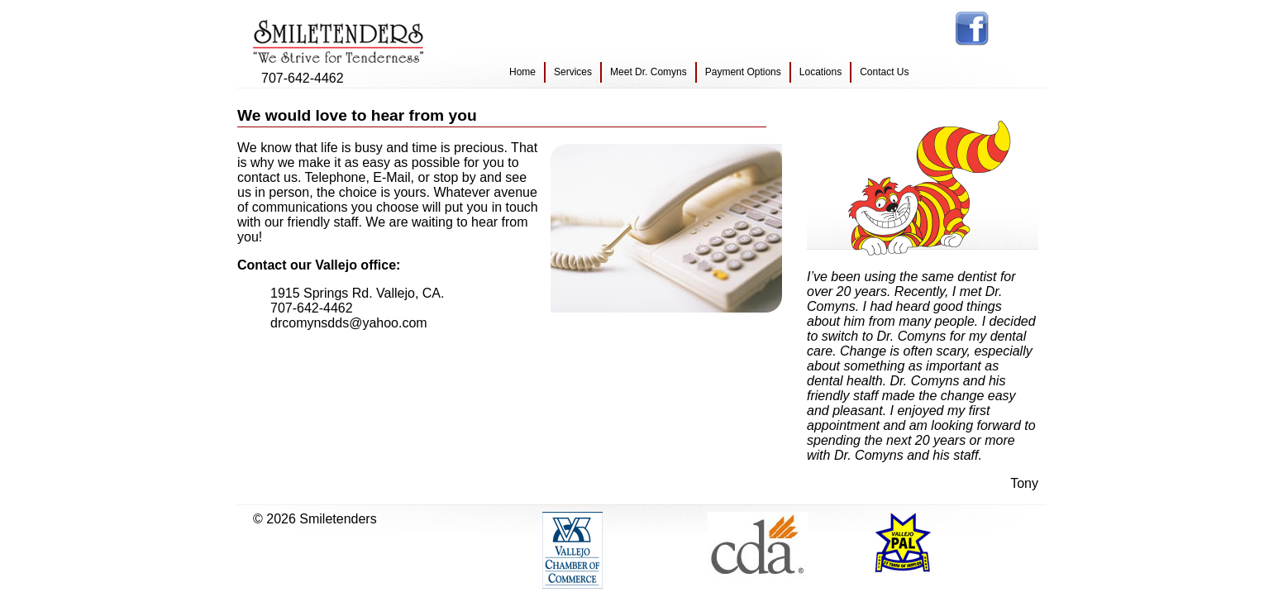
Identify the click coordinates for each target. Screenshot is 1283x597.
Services (573, 72)
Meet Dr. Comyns (648, 72)
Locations (820, 72)
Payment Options (743, 72)
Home (522, 72)
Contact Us (884, 72)
